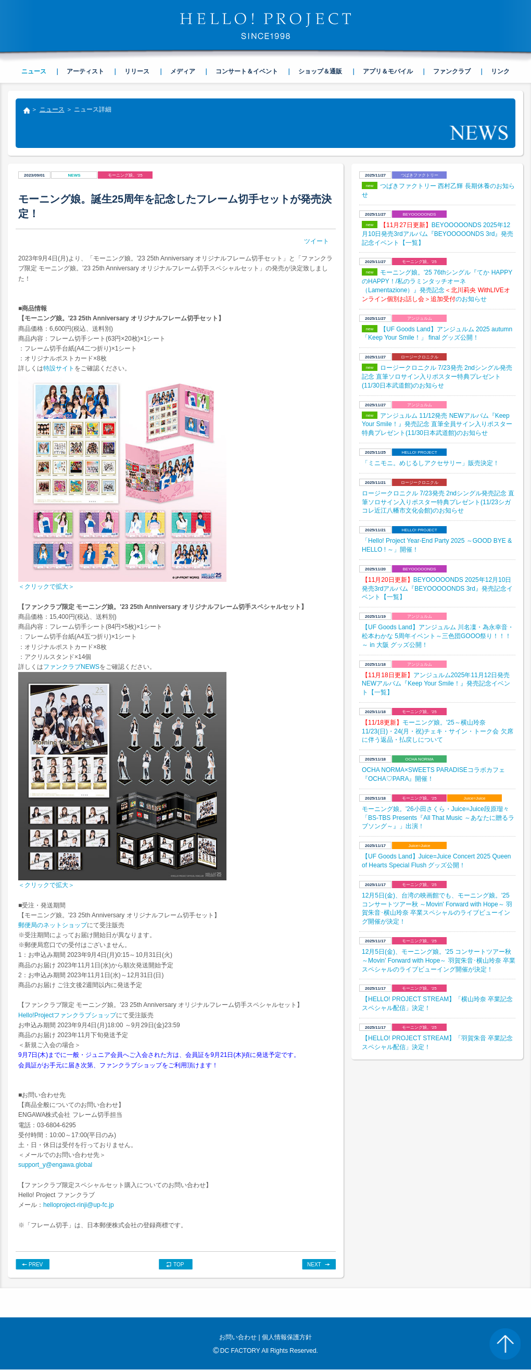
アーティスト (85, 71)
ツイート (316, 241)
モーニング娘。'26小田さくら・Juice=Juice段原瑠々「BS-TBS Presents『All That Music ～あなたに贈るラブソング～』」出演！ (438, 817)
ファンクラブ (452, 71)
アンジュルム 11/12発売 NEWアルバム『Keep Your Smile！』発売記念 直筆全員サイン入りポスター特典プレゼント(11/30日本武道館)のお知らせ (437, 424)
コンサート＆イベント (247, 71)
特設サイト (58, 368)
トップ (26, 111)
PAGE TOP (505, 1344)
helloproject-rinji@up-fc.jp (78, 1205)
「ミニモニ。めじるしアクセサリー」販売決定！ (430, 463)
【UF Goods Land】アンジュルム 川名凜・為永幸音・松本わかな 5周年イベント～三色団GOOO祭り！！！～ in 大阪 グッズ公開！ (438, 636)
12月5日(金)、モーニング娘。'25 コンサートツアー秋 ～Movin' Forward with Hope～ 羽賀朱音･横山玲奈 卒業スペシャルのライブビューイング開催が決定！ (438, 960)
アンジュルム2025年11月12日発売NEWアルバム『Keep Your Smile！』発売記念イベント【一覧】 (436, 683)
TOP (178, 1264)
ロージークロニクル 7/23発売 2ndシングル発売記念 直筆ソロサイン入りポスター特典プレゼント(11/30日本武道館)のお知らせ (437, 376)
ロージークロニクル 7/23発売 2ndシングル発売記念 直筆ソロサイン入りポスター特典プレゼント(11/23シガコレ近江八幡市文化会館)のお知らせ (438, 502)
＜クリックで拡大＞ (46, 586)
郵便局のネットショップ (52, 925)
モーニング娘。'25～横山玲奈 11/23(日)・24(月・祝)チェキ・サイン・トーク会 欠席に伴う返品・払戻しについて (437, 731)
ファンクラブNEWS (71, 666)
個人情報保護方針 (287, 1337)
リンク (500, 71)
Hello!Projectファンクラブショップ (67, 1015)
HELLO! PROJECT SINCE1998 (265, 26)
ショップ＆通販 (320, 71)
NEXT (314, 1264)
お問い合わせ (238, 1337)
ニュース (52, 109)
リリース (136, 71)
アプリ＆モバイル (388, 71)
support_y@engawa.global (55, 1164)
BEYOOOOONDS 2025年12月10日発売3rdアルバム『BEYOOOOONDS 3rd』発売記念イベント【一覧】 (437, 233)
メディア (182, 71)
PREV (36, 1264)
